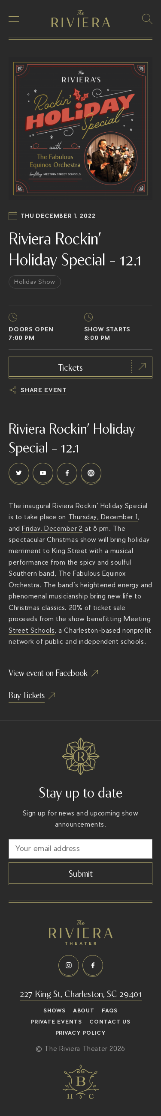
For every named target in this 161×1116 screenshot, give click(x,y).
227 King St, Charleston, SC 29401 (81, 993)
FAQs (110, 1010)
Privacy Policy (80, 1033)
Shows (54, 1010)
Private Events (56, 1021)
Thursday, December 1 (103, 517)
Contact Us (110, 1021)
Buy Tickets (27, 694)
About (83, 1010)
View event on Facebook (48, 672)
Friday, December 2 (52, 528)
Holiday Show (34, 282)
